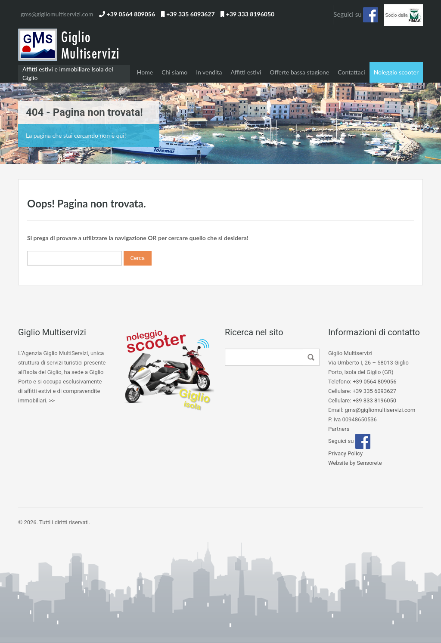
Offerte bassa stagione (299, 72)
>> (52, 400)
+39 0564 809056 (131, 14)
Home (145, 72)
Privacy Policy (345, 453)
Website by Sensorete (355, 463)
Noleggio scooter (396, 72)
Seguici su (355, 14)
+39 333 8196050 (250, 14)
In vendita (209, 72)
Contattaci (351, 72)
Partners (338, 429)
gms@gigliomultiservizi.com (57, 14)
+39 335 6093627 (190, 14)
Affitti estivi (245, 72)
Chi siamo (174, 72)
